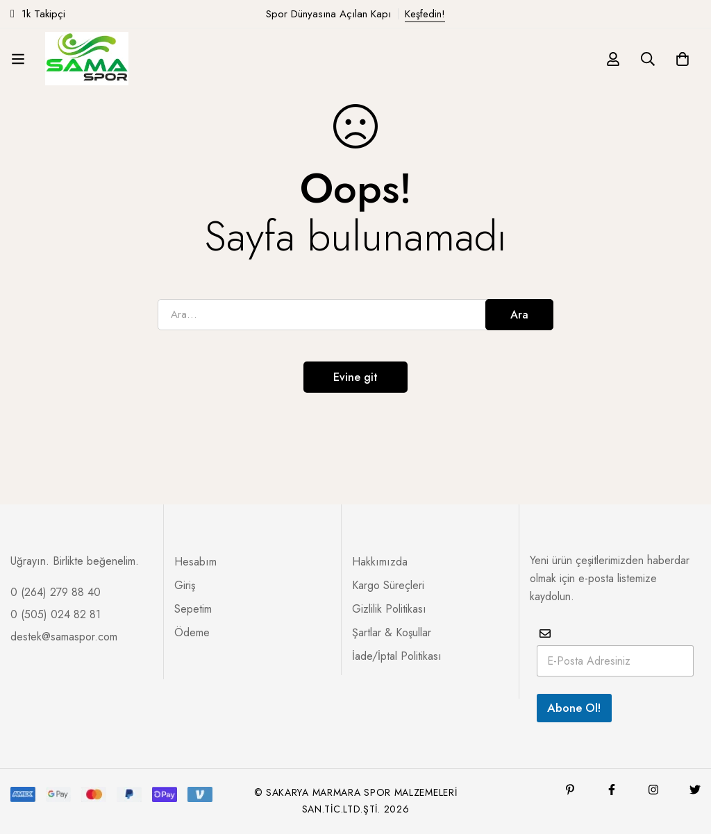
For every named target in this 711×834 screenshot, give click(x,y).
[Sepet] (682, 59)
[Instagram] (653, 789)
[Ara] (647, 59)
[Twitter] (695, 789)
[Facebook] (611, 789)
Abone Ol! (574, 707)
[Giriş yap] (613, 59)
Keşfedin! (425, 14)
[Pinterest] (570, 789)
